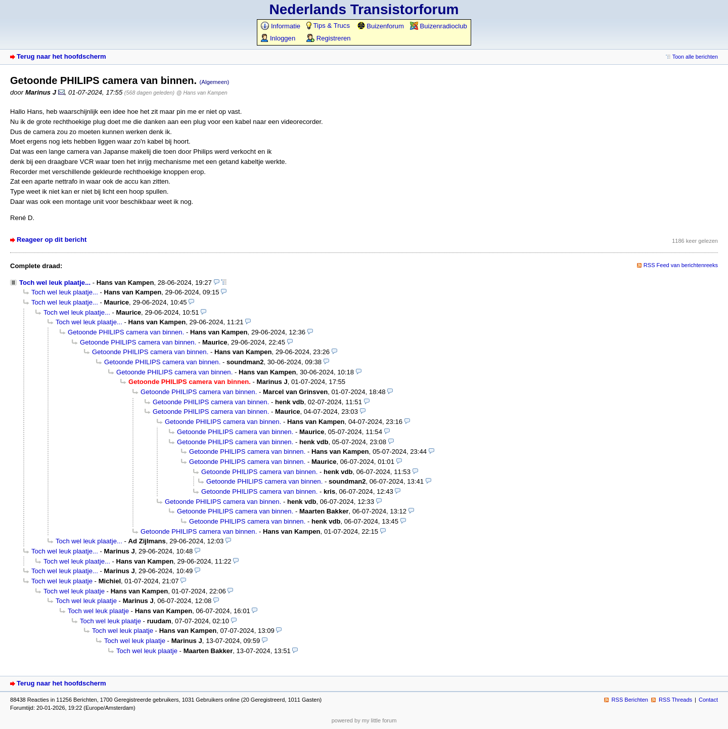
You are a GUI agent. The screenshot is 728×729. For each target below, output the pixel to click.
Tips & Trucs (328, 25)
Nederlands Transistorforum (364, 9)
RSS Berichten (630, 700)
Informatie (280, 26)
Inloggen (278, 38)
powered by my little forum (364, 720)
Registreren (328, 38)
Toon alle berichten (695, 57)
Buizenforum (380, 26)
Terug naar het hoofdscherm (61, 56)
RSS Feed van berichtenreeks (681, 265)
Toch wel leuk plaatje (62, 581)
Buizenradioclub (438, 26)
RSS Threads (675, 700)
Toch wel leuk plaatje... (54, 282)
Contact (708, 700)
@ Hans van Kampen (202, 93)
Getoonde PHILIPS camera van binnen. (126, 332)
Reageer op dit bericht (51, 239)
